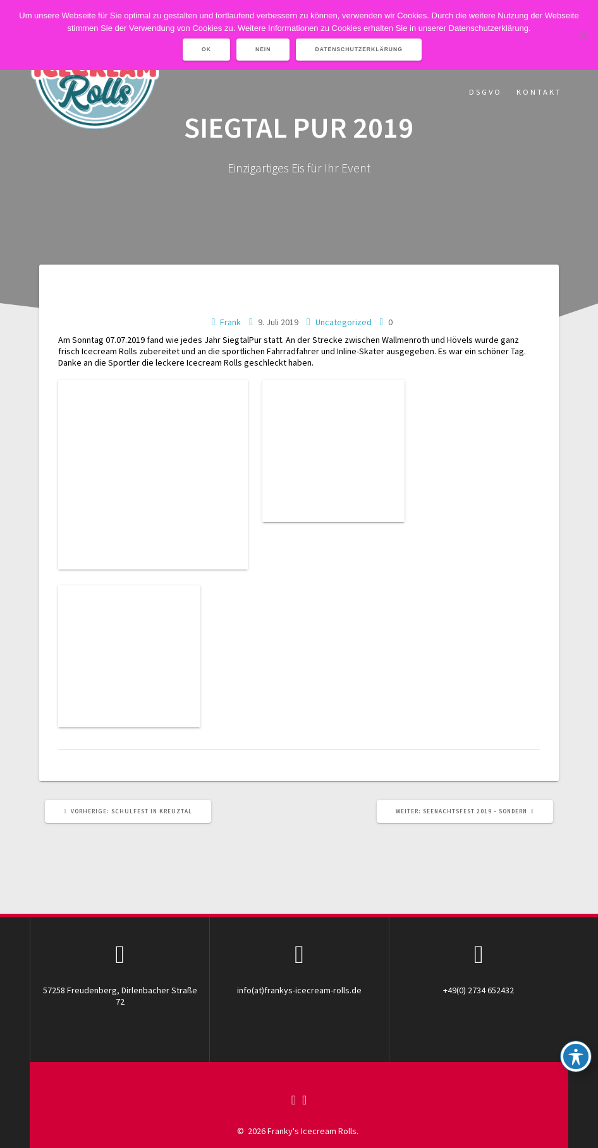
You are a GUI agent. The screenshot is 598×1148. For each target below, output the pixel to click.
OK (206, 49)
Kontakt (539, 92)
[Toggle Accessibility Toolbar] (576, 1056)
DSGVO (485, 92)
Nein (263, 49)
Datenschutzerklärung (359, 49)
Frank (230, 322)
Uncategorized (343, 322)
